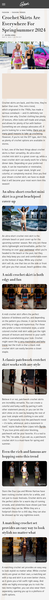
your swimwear (26, 249)
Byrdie (42, 426)
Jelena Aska (10, 35)
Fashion (5, 12)
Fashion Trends (18, 12)
